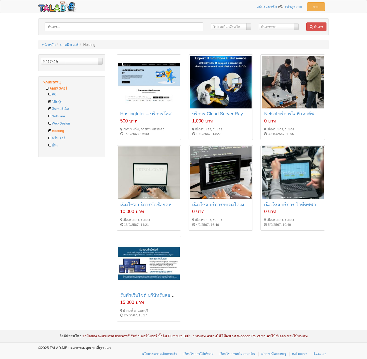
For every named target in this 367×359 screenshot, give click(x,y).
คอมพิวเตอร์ (69, 45)
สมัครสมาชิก (267, 7)
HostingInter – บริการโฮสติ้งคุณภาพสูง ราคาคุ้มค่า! (171, 113)
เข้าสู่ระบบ (293, 7)
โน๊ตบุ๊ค (55, 102)
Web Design (59, 123)
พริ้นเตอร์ (56, 138)
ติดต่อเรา (319, 354)
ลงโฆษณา (299, 354)
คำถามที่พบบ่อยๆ (273, 354)
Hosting (56, 131)
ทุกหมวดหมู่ (52, 82)
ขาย (316, 7)
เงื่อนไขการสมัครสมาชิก (237, 354)
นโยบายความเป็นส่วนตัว (159, 354)
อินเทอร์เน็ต (58, 109)
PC (52, 94)
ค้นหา (316, 27)
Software (56, 116)
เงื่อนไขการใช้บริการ (198, 354)
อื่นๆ (53, 145)
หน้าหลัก (49, 45)
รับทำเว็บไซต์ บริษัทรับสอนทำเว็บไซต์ (157, 295)
